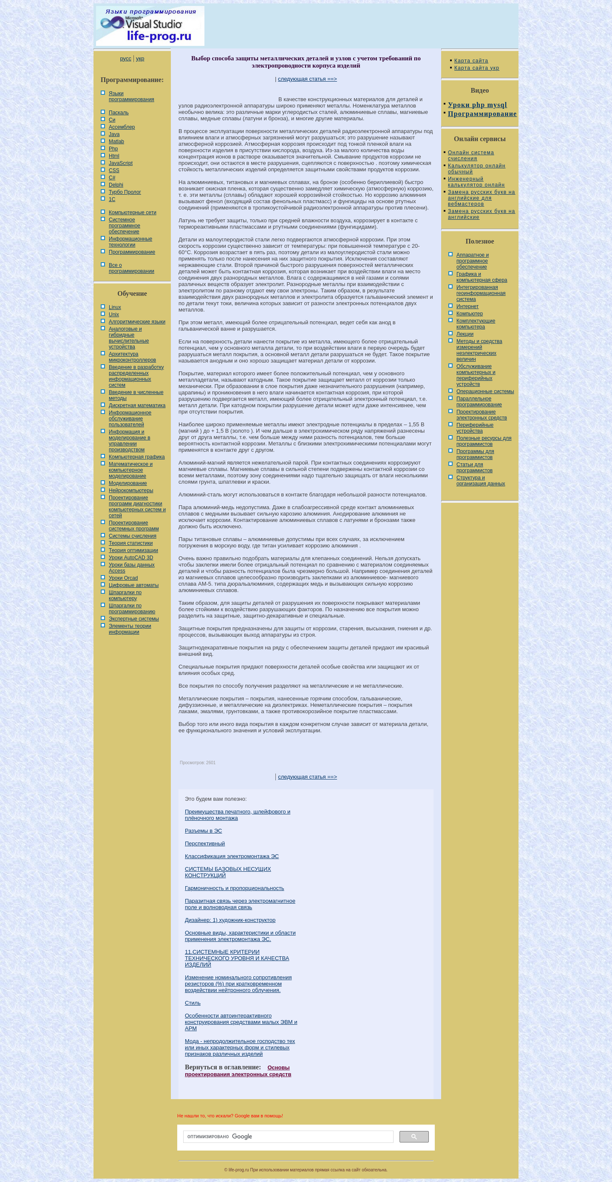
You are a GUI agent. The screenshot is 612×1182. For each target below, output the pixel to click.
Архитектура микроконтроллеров (132, 357)
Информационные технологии (130, 242)
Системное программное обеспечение (124, 226)
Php (113, 149)
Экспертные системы (134, 619)
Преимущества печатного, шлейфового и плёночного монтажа (237, 814)
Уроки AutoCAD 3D (131, 558)
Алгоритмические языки (137, 322)
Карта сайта (471, 61)
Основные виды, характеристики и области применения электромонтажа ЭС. (240, 936)
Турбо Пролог (125, 192)
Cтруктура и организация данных (480, 481)
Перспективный (205, 843)
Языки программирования (131, 96)
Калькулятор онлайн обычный (477, 169)
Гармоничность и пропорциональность (234, 888)
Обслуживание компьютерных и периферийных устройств (476, 375)
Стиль (193, 1003)
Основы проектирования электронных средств (238, 1070)
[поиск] (287, 1137)
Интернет (467, 306)
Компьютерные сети (132, 212)
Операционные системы (485, 391)
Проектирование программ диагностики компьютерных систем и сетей (137, 507)
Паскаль (119, 113)
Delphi (116, 185)
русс (125, 58)
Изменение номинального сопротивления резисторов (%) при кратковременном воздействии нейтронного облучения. (238, 983)
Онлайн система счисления (471, 156)
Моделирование (128, 483)
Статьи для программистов (474, 467)
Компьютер (469, 314)
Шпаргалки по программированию (132, 609)
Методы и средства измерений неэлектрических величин (479, 350)
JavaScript (121, 163)
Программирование (132, 252)
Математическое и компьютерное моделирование (131, 470)
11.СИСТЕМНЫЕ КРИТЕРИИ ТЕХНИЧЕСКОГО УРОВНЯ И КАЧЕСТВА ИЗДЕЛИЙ (237, 958)
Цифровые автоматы (134, 585)
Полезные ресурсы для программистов (484, 441)
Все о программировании (131, 268)
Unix (114, 314)
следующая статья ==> (307, 79)
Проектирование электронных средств (481, 415)
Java (114, 134)
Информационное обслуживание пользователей (130, 419)
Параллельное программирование (479, 402)
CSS (114, 170)
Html (114, 156)
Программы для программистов (475, 454)
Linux (115, 307)
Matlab (116, 142)
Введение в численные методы (136, 395)
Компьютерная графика (137, 457)
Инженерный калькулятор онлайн (476, 182)
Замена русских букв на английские (481, 214)
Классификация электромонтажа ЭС (232, 856)
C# (112, 178)
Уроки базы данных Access (132, 568)
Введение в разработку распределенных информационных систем (136, 376)
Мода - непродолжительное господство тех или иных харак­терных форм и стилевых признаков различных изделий (240, 1047)
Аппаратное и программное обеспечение (472, 261)
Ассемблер (122, 127)
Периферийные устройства (474, 428)
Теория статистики (131, 543)
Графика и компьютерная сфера (481, 277)
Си (112, 120)
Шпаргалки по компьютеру (125, 595)
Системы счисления (132, 536)
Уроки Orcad (123, 578)
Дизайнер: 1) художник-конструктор (230, 920)
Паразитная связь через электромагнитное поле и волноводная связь (240, 904)
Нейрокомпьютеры (131, 490)
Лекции (464, 334)
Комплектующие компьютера (475, 324)
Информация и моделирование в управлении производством (129, 441)
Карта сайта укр (476, 68)
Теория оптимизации (133, 550)
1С (112, 199)
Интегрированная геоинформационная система (481, 293)
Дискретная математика (137, 405)
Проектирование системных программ (134, 526)
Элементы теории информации (130, 629)
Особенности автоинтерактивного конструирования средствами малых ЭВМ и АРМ (241, 1022)
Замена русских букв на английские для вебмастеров (481, 198)
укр (140, 58)
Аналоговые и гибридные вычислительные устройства (129, 338)
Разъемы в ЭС (203, 831)
